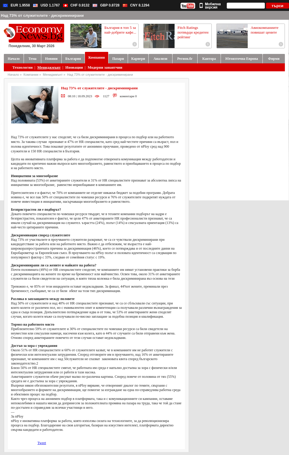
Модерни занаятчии (105, 67)
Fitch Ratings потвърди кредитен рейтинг (193, 32)
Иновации (74, 67)
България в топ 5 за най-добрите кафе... (120, 29)
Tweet (41, 443)
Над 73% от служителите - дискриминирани (100, 74)
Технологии (22, 67)
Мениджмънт (49, 67)
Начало (13, 74)
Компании (31, 74)
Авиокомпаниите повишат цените (264, 29)
